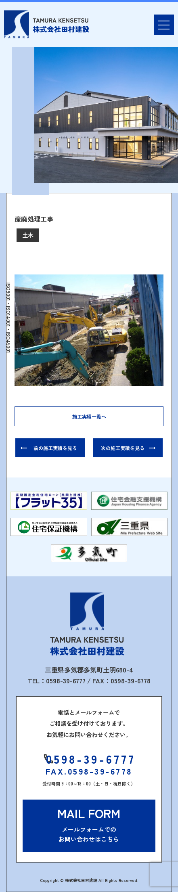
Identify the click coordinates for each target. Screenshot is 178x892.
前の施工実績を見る (55, 447)
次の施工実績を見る (122, 447)
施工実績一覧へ (89, 416)
